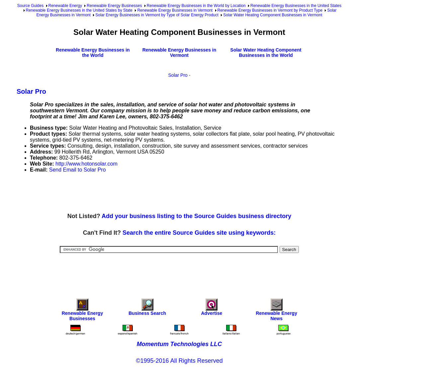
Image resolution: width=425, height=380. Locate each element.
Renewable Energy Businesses (114, 5)
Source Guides (30, 5)
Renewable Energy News (276, 311)
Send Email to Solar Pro (77, 170)
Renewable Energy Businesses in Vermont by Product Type (270, 10)
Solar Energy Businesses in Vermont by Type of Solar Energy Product (156, 15)
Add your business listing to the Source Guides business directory (196, 216)
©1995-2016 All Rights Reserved (179, 360)
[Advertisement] (137, 193)
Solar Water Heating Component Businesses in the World (265, 52)
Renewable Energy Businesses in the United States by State (79, 10)
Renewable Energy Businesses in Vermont (174, 10)
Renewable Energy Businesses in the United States (295, 5)
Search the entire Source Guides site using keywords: (199, 232)
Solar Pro (178, 75)
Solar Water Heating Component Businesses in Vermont (272, 15)
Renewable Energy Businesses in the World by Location (196, 5)
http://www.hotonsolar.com (86, 164)
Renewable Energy (65, 5)
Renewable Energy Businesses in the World (93, 52)
